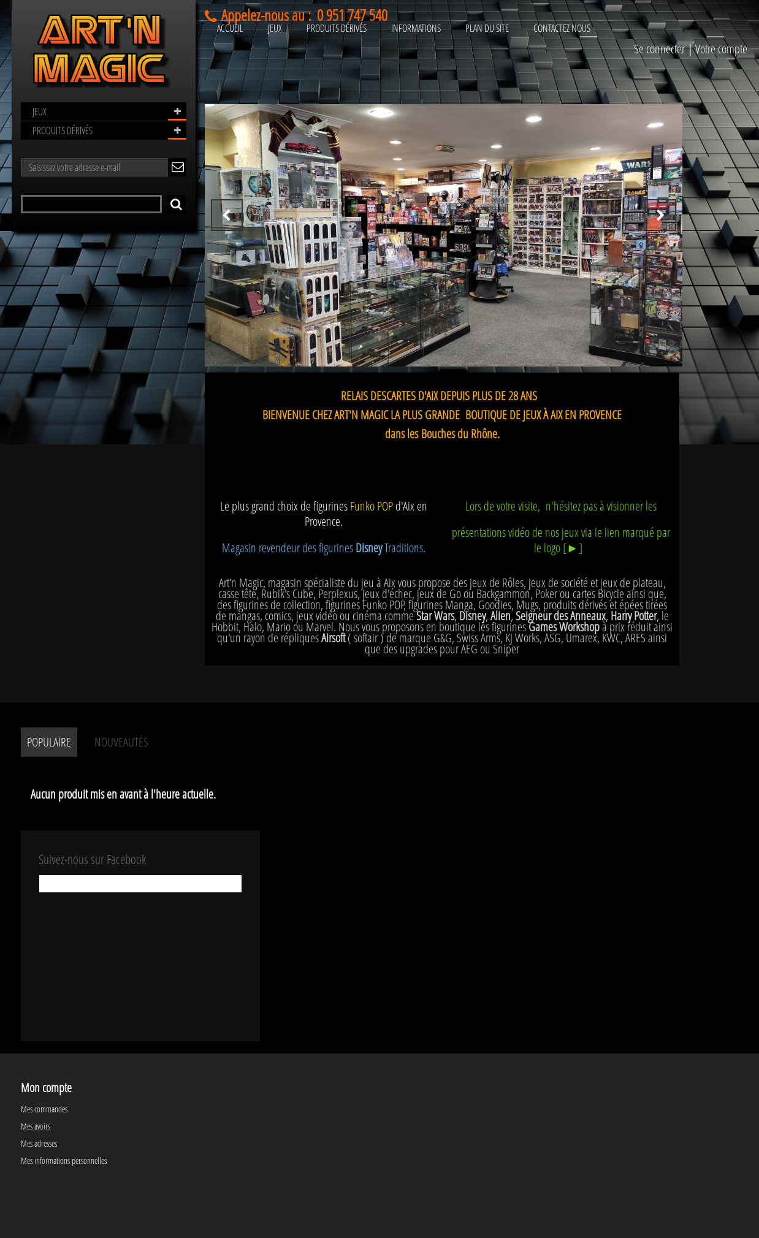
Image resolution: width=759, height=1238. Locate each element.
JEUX (39, 111)
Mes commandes (44, 1109)
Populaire (49, 742)
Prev (227, 215)
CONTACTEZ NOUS (561, 28)
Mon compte (46, 1087)
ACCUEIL (230, 28)
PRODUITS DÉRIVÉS (62, 130)
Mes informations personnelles (64, 1160)
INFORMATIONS (416, 28)
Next (660, 215)
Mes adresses (39, 1143)
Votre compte (721, 48)
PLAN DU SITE (487, 28)
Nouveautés (121, 742)
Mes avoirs (35, 1126)
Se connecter (659, 48)
